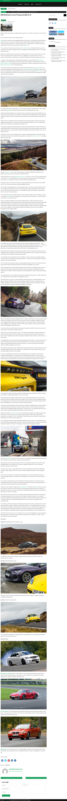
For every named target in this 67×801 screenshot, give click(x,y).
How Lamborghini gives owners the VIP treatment (12, 777)
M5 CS (27, 45)
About (32, 4)
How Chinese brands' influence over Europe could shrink (58, 58)
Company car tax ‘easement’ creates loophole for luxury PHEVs (58, 61)
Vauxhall (31, 69)
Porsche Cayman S (5, 711)
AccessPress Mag (26, 800)
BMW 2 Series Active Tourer (6, 64)
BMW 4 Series (38, 70)
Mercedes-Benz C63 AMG (6, 673)
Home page (20, 4)
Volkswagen (25, 69)
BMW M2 (9, 110)
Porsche (8, 178)
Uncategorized (57, 42)
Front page (26, 4)
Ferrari (35, 67)
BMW (2, 40)
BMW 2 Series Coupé (25, 48)
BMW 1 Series (40, 60)
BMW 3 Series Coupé (35, 135)
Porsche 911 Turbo (15, 412)
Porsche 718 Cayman (9, 172)
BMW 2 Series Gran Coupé (6, 63)
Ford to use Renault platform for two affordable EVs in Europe (58, 55)
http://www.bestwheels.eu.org (15, 771)
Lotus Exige (8, 196)
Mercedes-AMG (8, 458)
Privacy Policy (38, 4)
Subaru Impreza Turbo (23, 486)
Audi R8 (36, 486)
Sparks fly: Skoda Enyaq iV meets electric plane (35, 777)
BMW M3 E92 (3, 749)
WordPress (16, 800)
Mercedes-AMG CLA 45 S (20, 176)
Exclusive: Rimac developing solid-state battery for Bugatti (58, 52)
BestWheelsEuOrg (4, 21)
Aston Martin (40, 67)
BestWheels (13, 11)
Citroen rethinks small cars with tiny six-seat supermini (58, 49)
